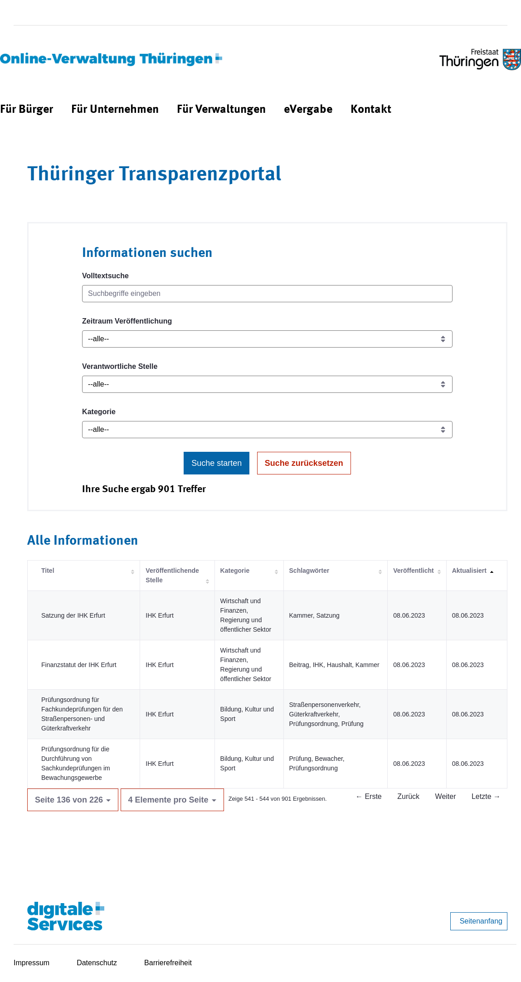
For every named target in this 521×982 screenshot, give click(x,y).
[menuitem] (26, 110)
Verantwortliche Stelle (119, 366)
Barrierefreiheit (168, 963)
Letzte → (486, 796)
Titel (47, 570)
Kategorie (99, 412)
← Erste (368, 796)
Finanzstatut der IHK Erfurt (79, 664)
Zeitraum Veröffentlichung (127, 321)
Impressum (31, 963)
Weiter (445, 796)
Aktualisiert (469, 570)
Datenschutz (97, 963)
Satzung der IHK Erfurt (73, 615)
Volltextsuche (105, 276)
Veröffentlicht (413, 570)
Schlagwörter (309, 570)
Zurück (408, 796)
